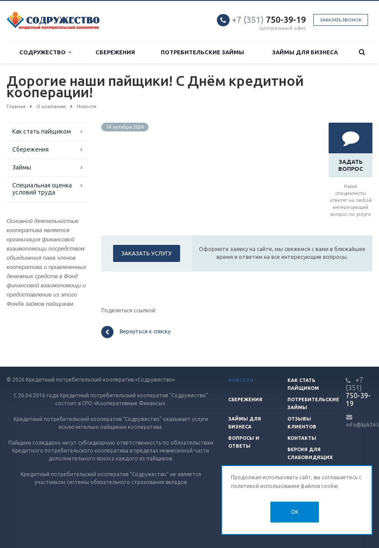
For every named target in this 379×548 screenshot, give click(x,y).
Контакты (301, 438)
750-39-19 (269, 19)
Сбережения (115, 52)
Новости (241, 380)
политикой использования (265, 486)
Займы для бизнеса (305, 52)
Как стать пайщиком (41, 131)
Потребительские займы (202, 52)
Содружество (45, 52)
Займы (21, 167)
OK (294, 512)
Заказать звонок (340, 20)
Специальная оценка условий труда (42, 189)
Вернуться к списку (135, 332)
